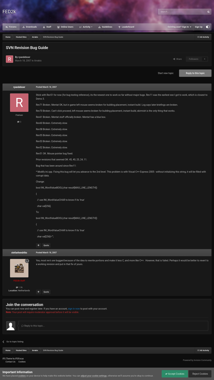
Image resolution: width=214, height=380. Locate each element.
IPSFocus (19, 358)
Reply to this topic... (33, 325)
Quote (46, 245)
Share (177, 59)
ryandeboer (24, 57)
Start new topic (166, 73)
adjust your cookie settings (94, 375)
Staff (48, 27)
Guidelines (106, 27)
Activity (86, 27)
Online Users (66, 27)
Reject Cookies (200, 373)
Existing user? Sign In (179, 26)
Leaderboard (127, 27)
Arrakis (38, 60)
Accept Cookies (174, 373)
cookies (22, 375)
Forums (13, 27)
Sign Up (198, 27)
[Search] (174, 12)
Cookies (22, 362)
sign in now (74, 308)
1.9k (19, 287)
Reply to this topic (195, 73)
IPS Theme (7, 358)
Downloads (31, 27)
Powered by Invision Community (197, 360)
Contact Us (10, 362)
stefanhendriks (19, 252)
